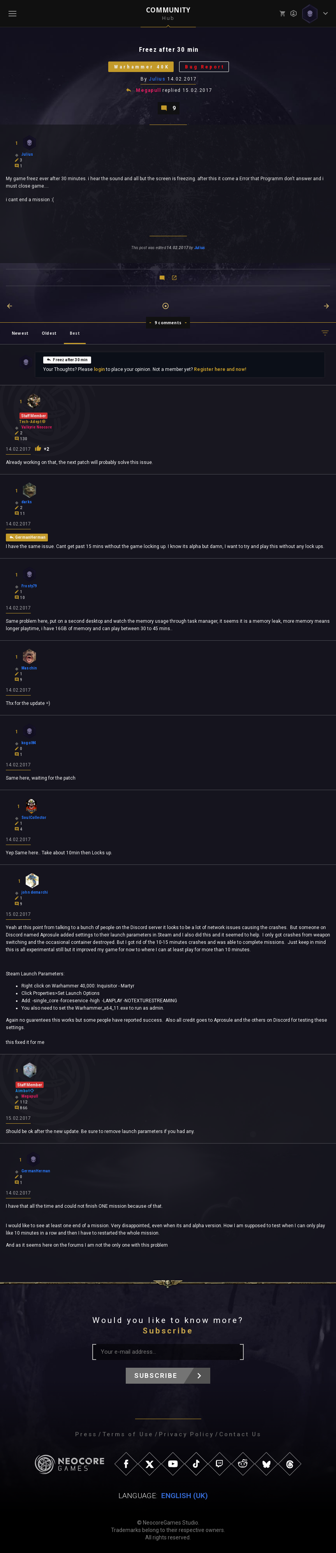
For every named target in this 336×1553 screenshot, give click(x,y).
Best (75, 333)
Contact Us (240, 1434)
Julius (157, 79)
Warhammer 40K (141, 67)
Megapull (148, 90)
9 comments (168, 322)
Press (86, 1434)
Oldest (49, 333)
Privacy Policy (186, 1434)
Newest (20, 333)
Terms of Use (127, 1434)
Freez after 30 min (67, 359)
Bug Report (205, 67)
